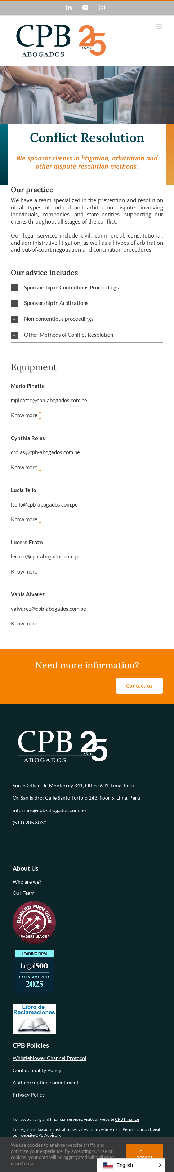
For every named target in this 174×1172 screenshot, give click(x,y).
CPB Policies (31, 1045)
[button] (87, 287)
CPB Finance (127, 1119)
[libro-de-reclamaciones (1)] (34, 1006)
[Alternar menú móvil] (159, 26)
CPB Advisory (48, 1135)
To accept (145, 1154)
